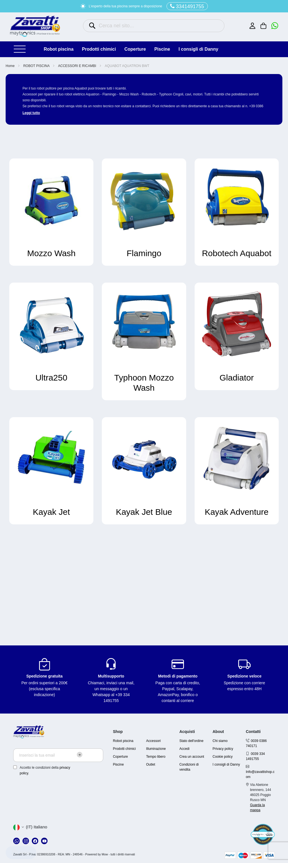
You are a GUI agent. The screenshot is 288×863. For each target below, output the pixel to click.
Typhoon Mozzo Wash (144, 382)
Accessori (153, 741)
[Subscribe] (79, 754)
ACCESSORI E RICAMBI (77, 66)
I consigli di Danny (198, 49)
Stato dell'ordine (191, 741)
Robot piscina (123, 741)
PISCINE (162, 49)
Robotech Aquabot (236, 253)
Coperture (120, 757)
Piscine (118, 764)
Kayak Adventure (237, 512)
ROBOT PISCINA (59, 49)
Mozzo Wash (51, 253)
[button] (30, 827)
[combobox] (153, 25)
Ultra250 (51, 377)
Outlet (150, 764)
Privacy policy (223, 749)
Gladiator (236, 377)
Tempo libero (156, 757)
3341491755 (187, 6)
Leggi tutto (31, 113)
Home (10, 66)
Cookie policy (223, 757)
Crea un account (191, 757)
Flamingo (144, 253)
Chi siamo (220, 741)
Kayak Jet (51, 512)
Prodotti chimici (124, 749)
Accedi (184, 749)
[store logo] (35, 26)
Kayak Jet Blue (144, 512)
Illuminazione (156, 749)
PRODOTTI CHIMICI (99, 49)
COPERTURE (135, 49)
